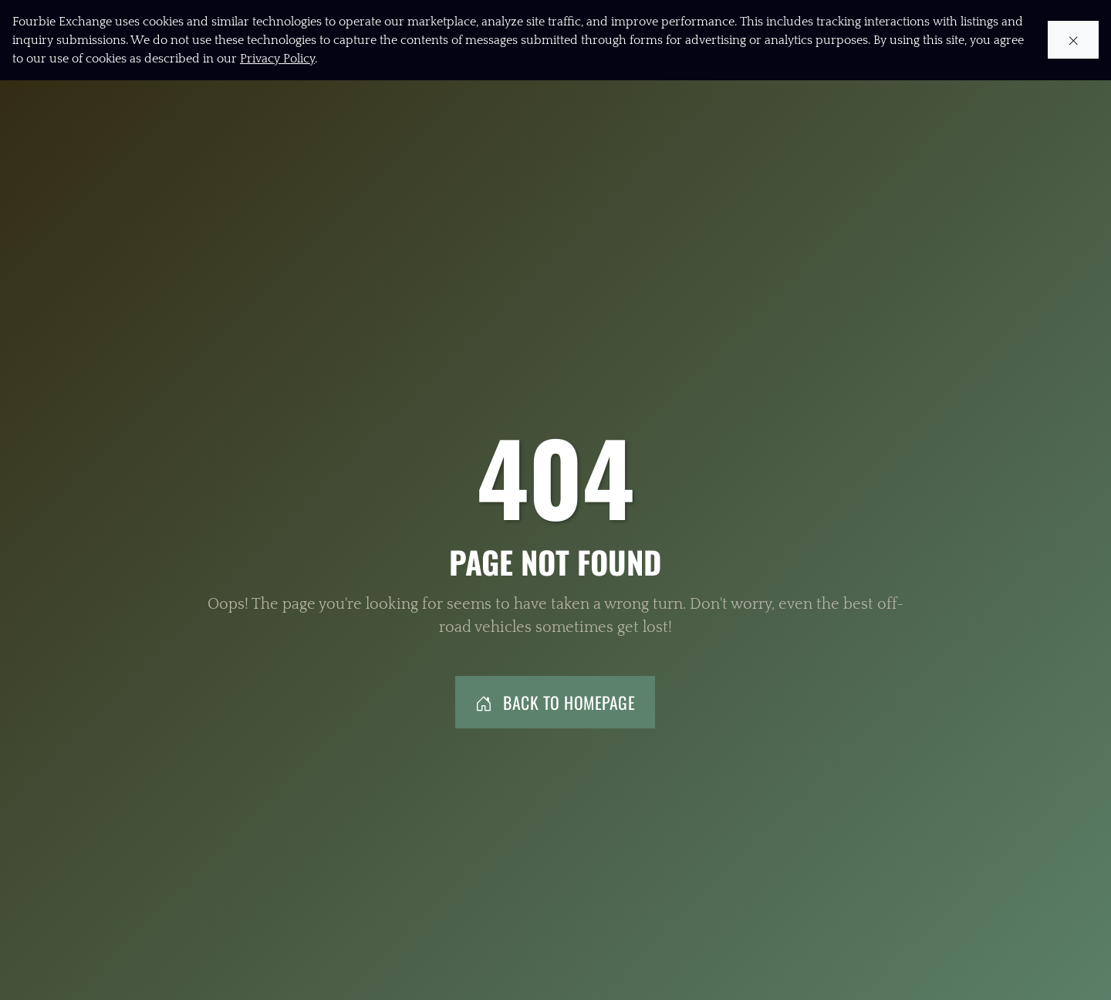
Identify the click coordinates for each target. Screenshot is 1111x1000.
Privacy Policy (277, 59)
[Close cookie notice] (1073, 40)
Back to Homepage (555, 702)
